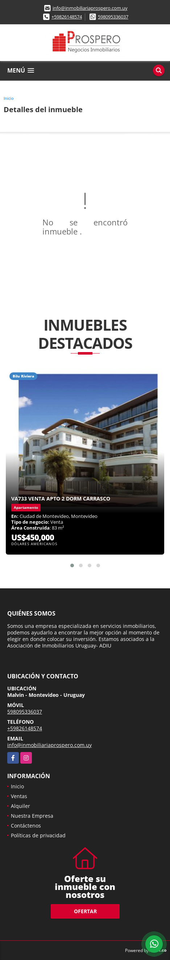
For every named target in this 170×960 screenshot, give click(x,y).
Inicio (9, 98)
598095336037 (113, 16)
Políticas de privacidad (38, 835)
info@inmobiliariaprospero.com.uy (90, 8)
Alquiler (20, 805)
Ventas (19, 796)
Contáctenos (26, 825)
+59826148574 (66, 16)
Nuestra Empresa (32, 815)
